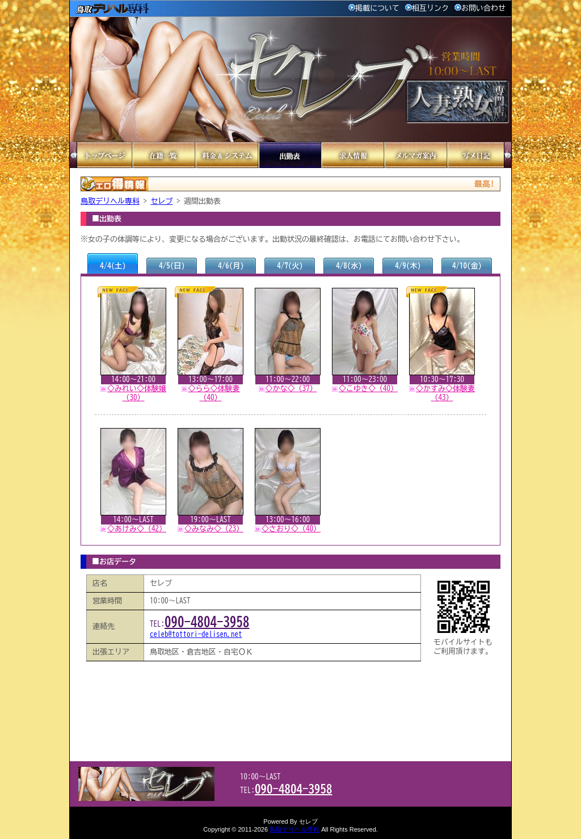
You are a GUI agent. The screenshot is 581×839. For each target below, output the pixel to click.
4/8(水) (349, 266)
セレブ (162, 201)
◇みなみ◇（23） (213, 528)
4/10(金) (467, 266)
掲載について (373, 8)
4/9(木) (408, 266)
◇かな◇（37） (291, 388)
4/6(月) (231, 266)
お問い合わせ (480, 8)
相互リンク (427, 8)
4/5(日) (172, 266)
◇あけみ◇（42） (136, 528)
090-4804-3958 (207, 621)
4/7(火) (290, 266)
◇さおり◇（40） (291, 528)
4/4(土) (113, 266)
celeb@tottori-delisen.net (196, 634)
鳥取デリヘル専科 (110, 201)
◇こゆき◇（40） (368, 388)
